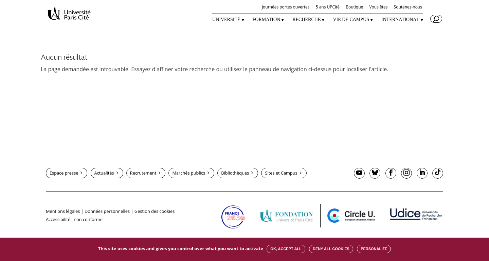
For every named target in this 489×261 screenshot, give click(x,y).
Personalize (374, 249)
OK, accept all (285, 249)
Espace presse (64, 173)
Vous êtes (378, 7)
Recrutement (143, 173)
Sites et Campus (281, 173)
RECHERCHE (306, 19)
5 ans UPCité (328, 7)
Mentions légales (63, 211)
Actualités (104, 173)
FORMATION (266, 19)
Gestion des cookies (154, 211)
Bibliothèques (235, 173)
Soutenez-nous (408, 7)
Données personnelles (107, 211)
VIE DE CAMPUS (351, 19)
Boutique (354, 7)
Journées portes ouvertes (286, 7)
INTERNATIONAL (400, 19)
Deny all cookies (331, 249)
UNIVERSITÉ (226, 19)
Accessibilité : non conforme (74, 219)
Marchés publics (188, 173)
